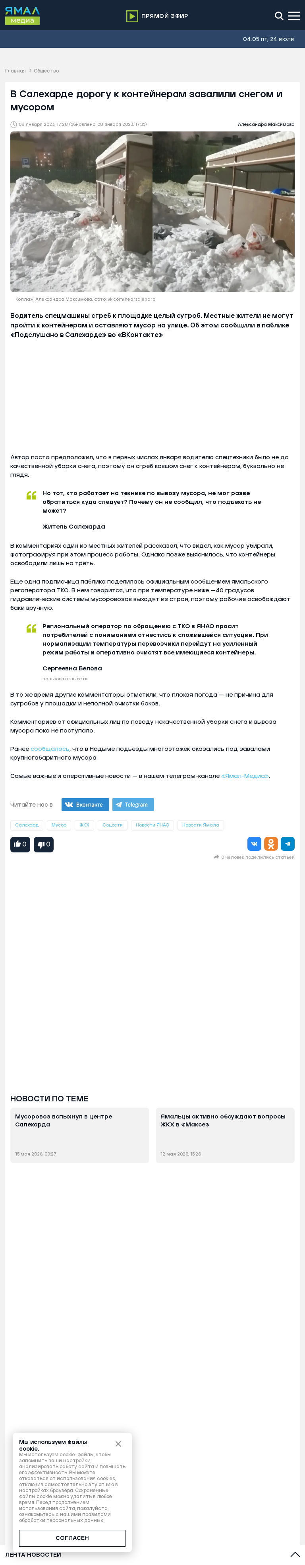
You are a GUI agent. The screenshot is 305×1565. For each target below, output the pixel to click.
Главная (15, 71)
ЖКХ (84, 825)
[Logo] (22, 16)
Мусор (59, 825)
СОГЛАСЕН (72, 1538)
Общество (46, 71)
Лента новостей (33, 1555)
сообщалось (50, 749)
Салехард (27, 825)
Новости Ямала (200, 825)
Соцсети (112, 825)
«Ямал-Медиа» (245, 776)
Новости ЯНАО (152, 825)
